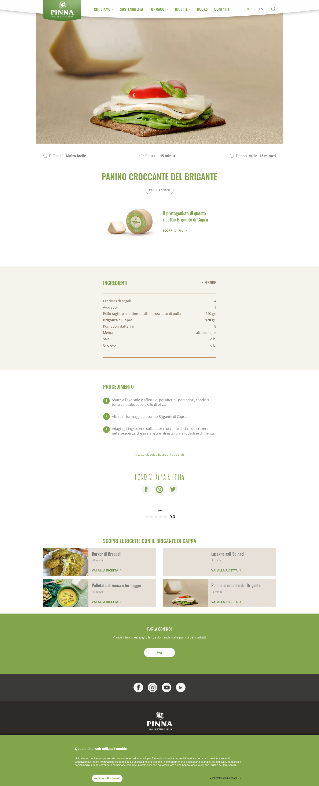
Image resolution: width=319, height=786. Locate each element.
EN (261, 9)
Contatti (221, 9)
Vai (159, 653)
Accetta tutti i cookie (107, 778)
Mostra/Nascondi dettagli (223, 777)
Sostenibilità (131, 9)
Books (202, 9)
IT (248, 9)
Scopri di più (173, 230)
